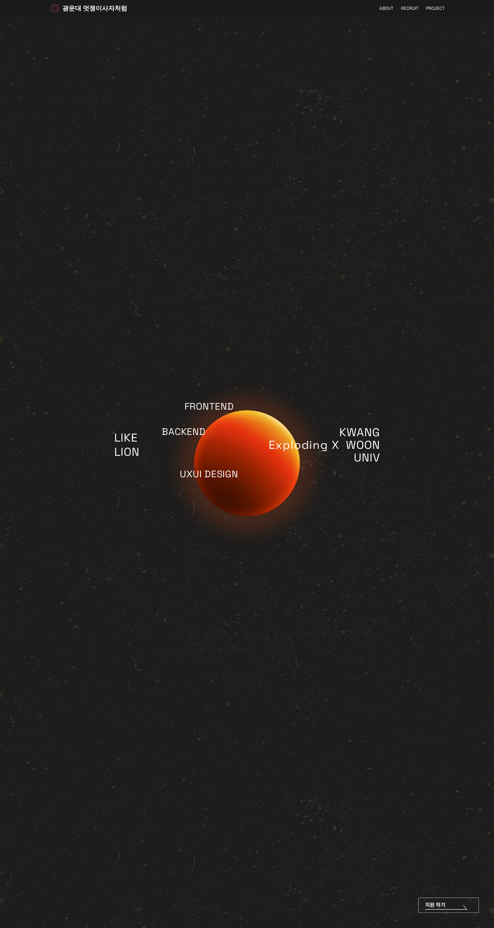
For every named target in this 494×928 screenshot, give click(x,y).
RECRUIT (409, 8)
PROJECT (435, 8)
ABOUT (386, 8)
